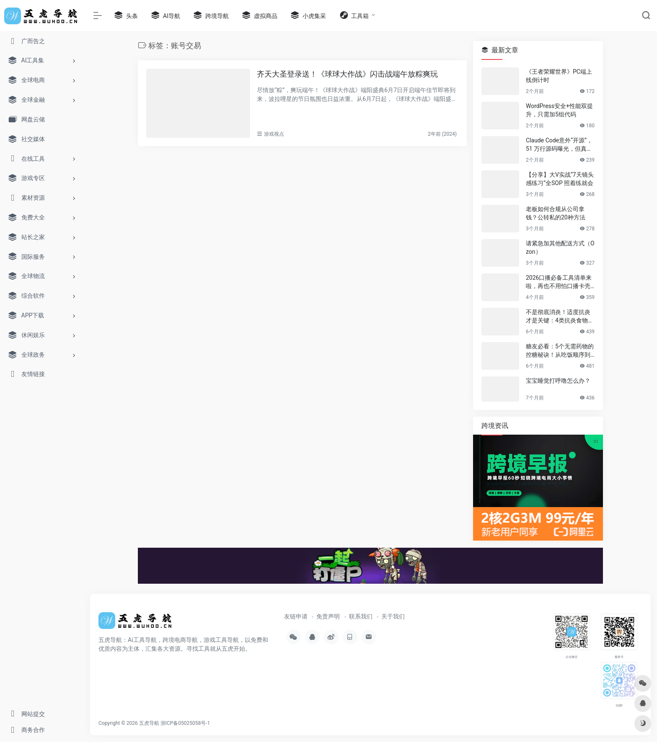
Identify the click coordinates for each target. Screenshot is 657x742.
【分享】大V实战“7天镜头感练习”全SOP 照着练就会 (560, 178)
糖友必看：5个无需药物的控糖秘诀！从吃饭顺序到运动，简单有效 (560, 351)
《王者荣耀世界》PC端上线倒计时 (559, 75)
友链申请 (296, 616)
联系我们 (360, 616)
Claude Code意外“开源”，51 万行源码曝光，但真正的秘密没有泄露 (559, 145)
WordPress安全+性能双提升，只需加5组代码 (559, 110)
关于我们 (393, 616)
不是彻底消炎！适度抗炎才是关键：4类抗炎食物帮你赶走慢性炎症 (560, 317)
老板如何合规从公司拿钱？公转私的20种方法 (555, 213)
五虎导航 (149, 723)
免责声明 (328, 616)
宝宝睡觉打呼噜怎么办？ (558, 380)
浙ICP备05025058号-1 (185, 723)
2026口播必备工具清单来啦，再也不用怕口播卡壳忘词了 (559, 282)
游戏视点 (274, 134)
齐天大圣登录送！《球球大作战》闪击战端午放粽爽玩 (347, 74)
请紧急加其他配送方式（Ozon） (560, 247)
